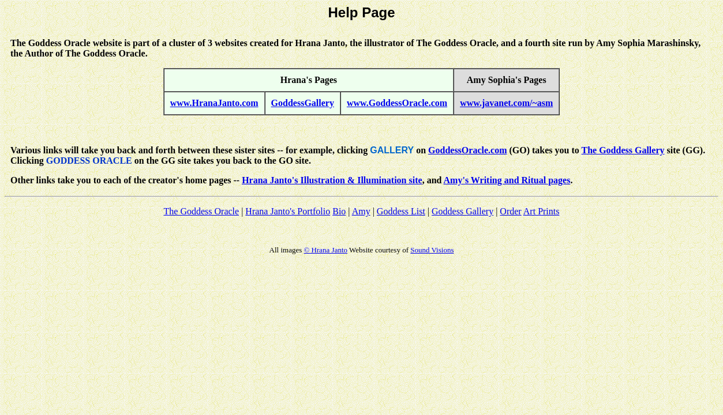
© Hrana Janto (325, 250)
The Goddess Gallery (623, 150)
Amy (361, 211)
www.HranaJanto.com (214, 103)
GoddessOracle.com (467, 150)
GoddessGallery (302, 103)
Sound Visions (432, 250)
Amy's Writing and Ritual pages (507, 180)
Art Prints (541, 211)
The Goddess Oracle (201, 211)
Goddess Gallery (462, 211)
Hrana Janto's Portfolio (287, 211)
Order (510, 211)
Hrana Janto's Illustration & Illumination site (332, 180)
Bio (339, 211)
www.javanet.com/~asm (506, 103)
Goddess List (401, 211)
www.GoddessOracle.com (397, 103)
